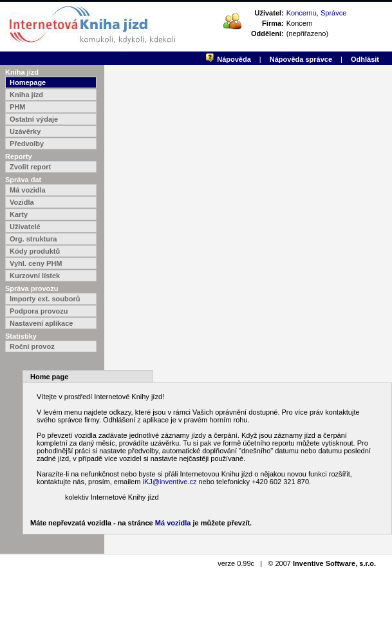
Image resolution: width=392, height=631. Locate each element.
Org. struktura (33, 239)
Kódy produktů (35, 251)
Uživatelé (25, 227)
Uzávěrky (25, 131)
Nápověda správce (301, 59)
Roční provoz (32, 346)
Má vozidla (28, 190)
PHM (17, 107)
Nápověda (234, 59)
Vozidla (22, 202)
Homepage (28, 82)
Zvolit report (30, 167)
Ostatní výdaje (34, 119)
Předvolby (27, 143)
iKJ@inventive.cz (169, 481)
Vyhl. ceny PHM (36, 263)
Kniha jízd (26, 95)
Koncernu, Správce (316, 13)
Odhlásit (365, 59)
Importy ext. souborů (45, 299)
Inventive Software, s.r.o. (334, 563)
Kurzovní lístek (35, 275)
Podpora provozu (39, 311)
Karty (19, 214)
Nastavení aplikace (41, 323)
